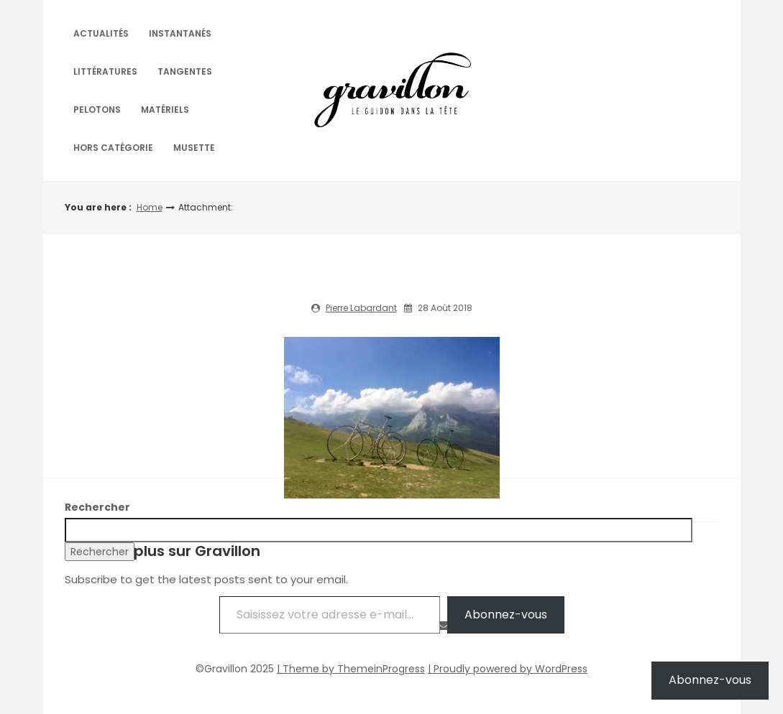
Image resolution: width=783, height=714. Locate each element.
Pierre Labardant (361, 308)
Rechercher (97, 507)
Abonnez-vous (505, 614)
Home (149, 207)
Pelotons (97, 109)
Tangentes (184, 71)
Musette (194, 148)
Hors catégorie (113, 148)
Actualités (101, 33)
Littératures (105, 71)
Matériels (165, 109)
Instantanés (180, 33)
